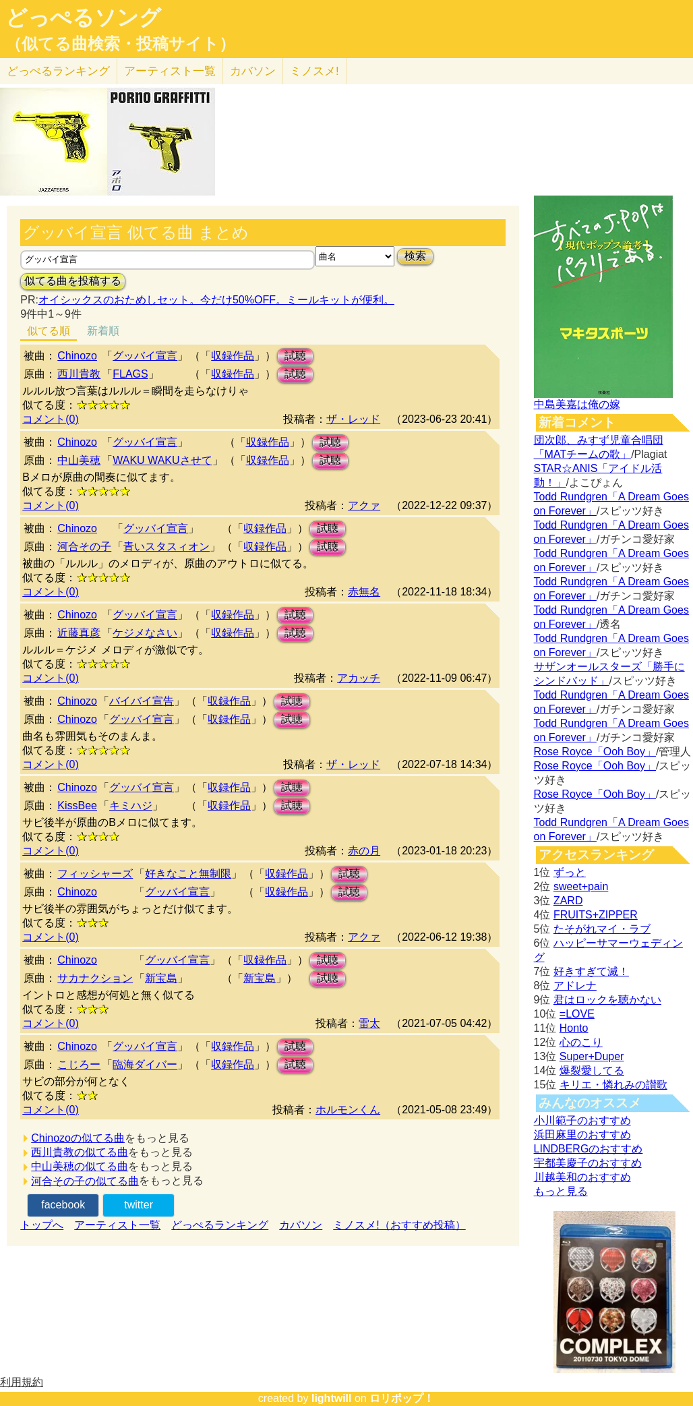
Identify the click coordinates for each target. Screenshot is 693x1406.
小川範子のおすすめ (582, 1120)
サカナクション (95, 978)
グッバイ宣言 (145, 355)
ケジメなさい (145, 633)
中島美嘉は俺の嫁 (577, 404)
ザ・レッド (353, 419)
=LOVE (577, 1014)
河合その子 (84, 546)
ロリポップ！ (401, 1398)
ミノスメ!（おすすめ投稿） (399, 1225)
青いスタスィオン (166, 546)
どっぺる (58, 71)
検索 (415, 256)
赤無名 (364, 591)
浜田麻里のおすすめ (582, 1134)
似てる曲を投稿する (72, 281)
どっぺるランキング (219, 1225)
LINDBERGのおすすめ (588, 1148)
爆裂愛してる (592, 1070)
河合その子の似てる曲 (85, 1181)
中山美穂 (78, 460)
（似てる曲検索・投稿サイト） (120, 44)
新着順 (103, 330)
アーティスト (170, 71)
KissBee (77, 805)
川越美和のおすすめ (582, 1177)
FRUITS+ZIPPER (595, 914)
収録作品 (232, 355)
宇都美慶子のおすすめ (588, 1163)
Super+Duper (592, 1056)
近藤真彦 (78, 633)
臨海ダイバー (145, 1064)
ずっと (569, 872)
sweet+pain (580, 886)
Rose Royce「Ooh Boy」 (595, 751)
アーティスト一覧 (117, 1225)
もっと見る (561, 1191)
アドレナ (575, 985)
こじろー (78, 1064)
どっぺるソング (83, 17)
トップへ (41, 1225)
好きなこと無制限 (188, 873)
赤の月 (364, 850)
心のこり (581, 1042)
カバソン (253, 71)
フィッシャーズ (95, 873)
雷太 (369, 1023)
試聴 (295, 355)
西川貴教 (78, 374)
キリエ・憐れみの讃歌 (613, 1084)
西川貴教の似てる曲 (79, 1152)
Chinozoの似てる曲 (78, 1138)
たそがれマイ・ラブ (602, 929)
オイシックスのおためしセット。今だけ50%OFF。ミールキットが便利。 (216, 299)
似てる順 (48, 330)
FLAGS (130, 374)
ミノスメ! (314, 71)
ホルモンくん (347, 1109)
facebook (63, 1204)
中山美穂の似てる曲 (79, 1166)
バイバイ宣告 (141, 701)
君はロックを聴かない (607, 999)
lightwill (331, 1398)
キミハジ (130, 805)
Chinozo (77, 355)
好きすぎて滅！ (591, 971)
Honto (574, 1028)
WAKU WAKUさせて (162, 460)
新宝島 (161, 978)
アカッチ (358, 678)
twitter (138, 1204)
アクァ (364, 505)
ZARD (568, 900)
